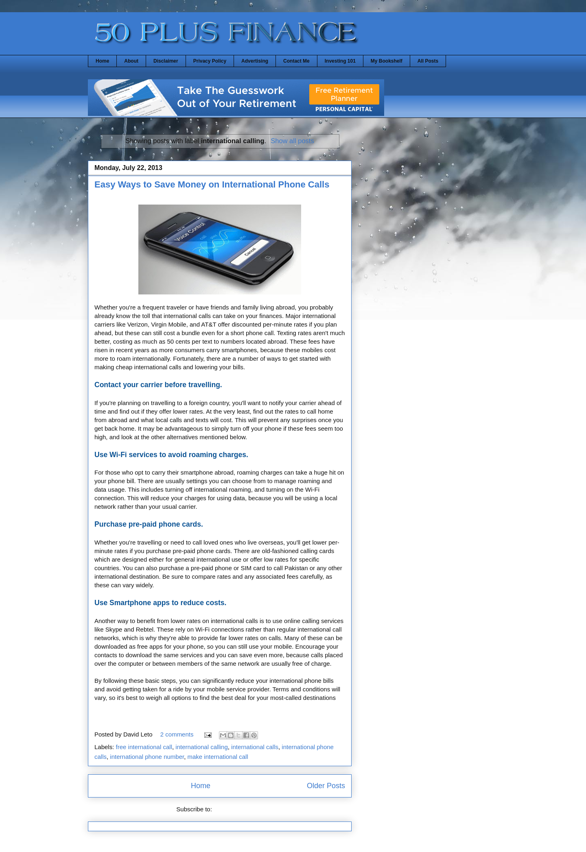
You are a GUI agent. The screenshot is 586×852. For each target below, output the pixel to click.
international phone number (147, 756)
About (131, 61)
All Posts (428, 61)
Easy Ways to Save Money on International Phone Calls (211, 184)
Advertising (254, 61)
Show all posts (292, 140)
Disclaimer (165, 61)
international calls (254, 746)
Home (102, 61)
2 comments (177, 734)
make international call (218, 756)
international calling (201, 746)
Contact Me (296, 61)
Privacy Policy (209, 61)
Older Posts (326, 786)
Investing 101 (340, 61)
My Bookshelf (386, 61)
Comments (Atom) (238, 809)
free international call (144, 746)
